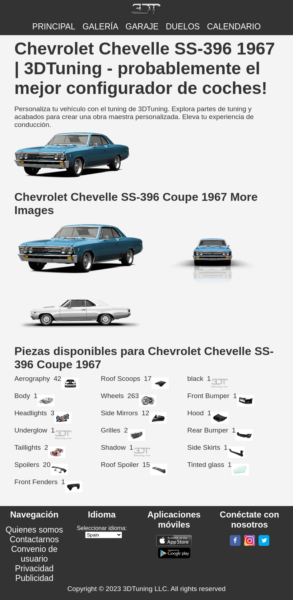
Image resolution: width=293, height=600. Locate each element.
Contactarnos (34, 539)
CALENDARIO (234, 26)
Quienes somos (34, 529)
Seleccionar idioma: (102, 528)
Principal (53, 26)
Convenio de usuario (34, 553)
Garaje (142, 26)
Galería (100, 26)
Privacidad (34, 568)
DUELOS (183, 26)
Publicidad (34, 578)
